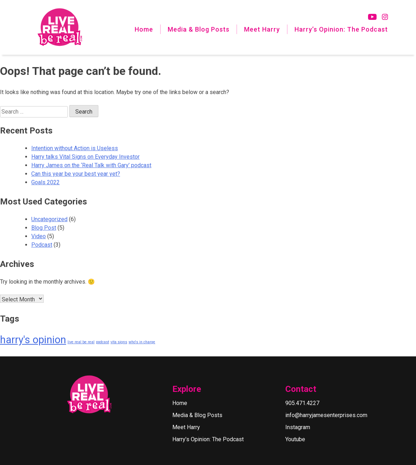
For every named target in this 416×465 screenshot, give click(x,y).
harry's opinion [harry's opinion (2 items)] (33, 340)
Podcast (41, 244)
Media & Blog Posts (198, 29)
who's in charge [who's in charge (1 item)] (142, 342)
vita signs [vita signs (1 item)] (118, 342)
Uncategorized (49, 219)
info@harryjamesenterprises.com (326, 415)
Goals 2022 (45, 182)
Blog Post (43, 227)
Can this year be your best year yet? (75, 173)
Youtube (295, 439)
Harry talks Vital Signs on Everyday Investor (85, 156)
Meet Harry (262, 29)
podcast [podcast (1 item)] (102, 342)
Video (38, 236)
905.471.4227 (302, 403)
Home (144, 29)
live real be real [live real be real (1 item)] (80, 342)
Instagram (297, 427)
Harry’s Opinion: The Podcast (341, 29)
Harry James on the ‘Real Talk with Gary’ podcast (91, 165)
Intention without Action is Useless (74, 148)
